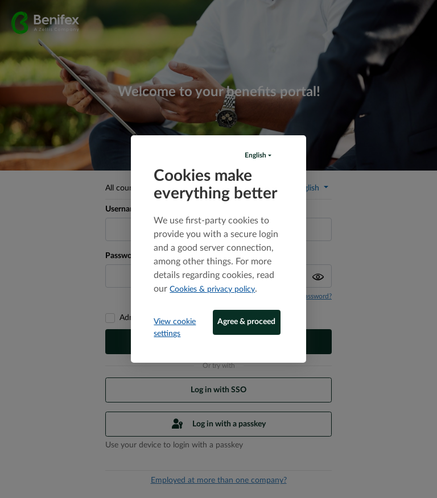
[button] (258, 155)
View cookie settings (175, 328)
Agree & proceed (246, 322)
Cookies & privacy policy (212, 289)
